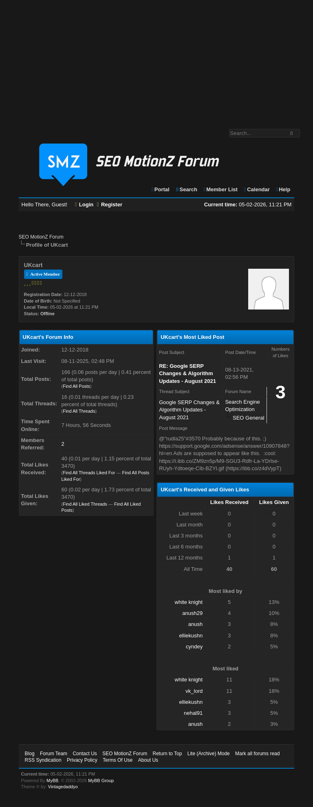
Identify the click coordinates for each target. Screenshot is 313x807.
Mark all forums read (257, 753)
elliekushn (191, 635)
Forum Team (53, 753)
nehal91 (193, 713)
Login (84, 204)
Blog (30, 753)
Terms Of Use (117, 760)
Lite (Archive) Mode (208, 753)
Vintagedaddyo (63, 786)
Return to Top (167, 753)
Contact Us (85, 753)
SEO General (248, 418)
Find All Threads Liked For (89, 472)
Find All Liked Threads (85, 504)
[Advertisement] (156, 60)
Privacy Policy (82, 760)
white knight (189, 602)
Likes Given (274, 502)
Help (282, 189)
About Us (148, 760)
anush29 (192, 613)
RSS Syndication (43, 760)
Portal (160, 189)
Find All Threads (79, 411)
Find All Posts (76, 386)
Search (186, 189)
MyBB (52, 780)
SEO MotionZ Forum (41, 237)
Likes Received (229, 502)
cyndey (194, 646)
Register (109, 204)
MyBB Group (101, 780)
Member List (220, 189)
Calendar (256, 189)
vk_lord (194, 691)
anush (195, 624)
